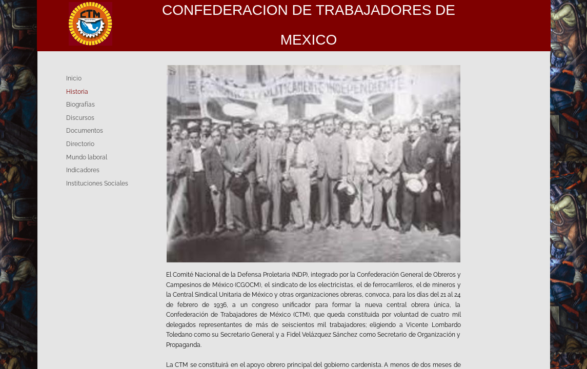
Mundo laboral (86, 157)
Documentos (84, 130)
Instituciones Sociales (97, 183)
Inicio (74, 78)
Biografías (80, 104)
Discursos (80, 117)
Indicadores (82, 170)
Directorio (80, 144)
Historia (77, 91)
